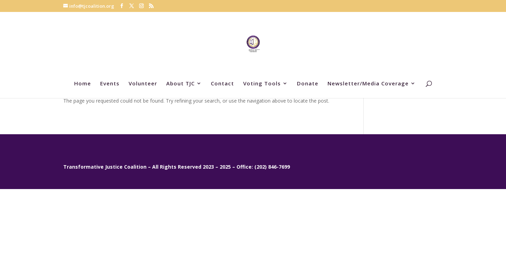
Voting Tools (262, 84)
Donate (307, 84)
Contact (222, 84)
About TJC (180, 84)
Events (109, 84)
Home (82, 84)
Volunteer (143, 84)
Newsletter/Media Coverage (368, 84)
